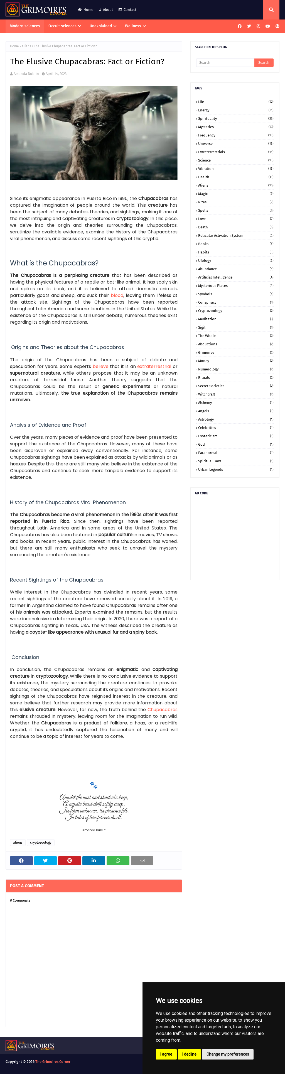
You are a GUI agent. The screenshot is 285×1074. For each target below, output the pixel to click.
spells (236, 210)
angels (236, 411)
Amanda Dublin (26, 74)
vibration (236, 169)
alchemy (236, 403)
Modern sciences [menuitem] (25, 26)
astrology (236, 419)
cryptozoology (40, 842)
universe (236, 143)
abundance (236, 269)
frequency (236, 135)
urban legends (236, 469)
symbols (236, 294)
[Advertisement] (235, 539)
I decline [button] (189, 1054)
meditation (236, 319)
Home (85, 10)
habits (236, 252)
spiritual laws (236, 461)
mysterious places (236, 286)
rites (236, 202)
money (236, 361)
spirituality (236, 118)
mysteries (236, 127)
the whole (236, 336)
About (106, 10)
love (236, 219)
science (236, 160)
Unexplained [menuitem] (101, 26)
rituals (236, 377)
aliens (26, 46)
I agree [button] (166, 1054)
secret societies (236, 386)
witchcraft (236, 394)
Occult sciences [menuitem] (62, 26)
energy (236, 110)
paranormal (236, 453)
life (236, 102)
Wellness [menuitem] (133, 26)
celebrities (236, 428)
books (236, 244)
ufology (236, 260)
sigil (236, 327)
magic (236, 194)
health (236, 177)
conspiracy (236, 302)
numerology (236, 369)
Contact (127, 10)
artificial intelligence (236, 277)
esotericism (236, 436)
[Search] (225, 62)
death (236, 227)
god (236, 444)
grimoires (236, 352)
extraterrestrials (236, 152)
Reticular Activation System (236, 235)
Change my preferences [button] (228, 1054)
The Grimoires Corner (52, 1062)
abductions (236, 344)
